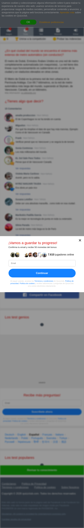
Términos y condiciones (43, 281)
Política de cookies (27, 283)
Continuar (42, 273)
